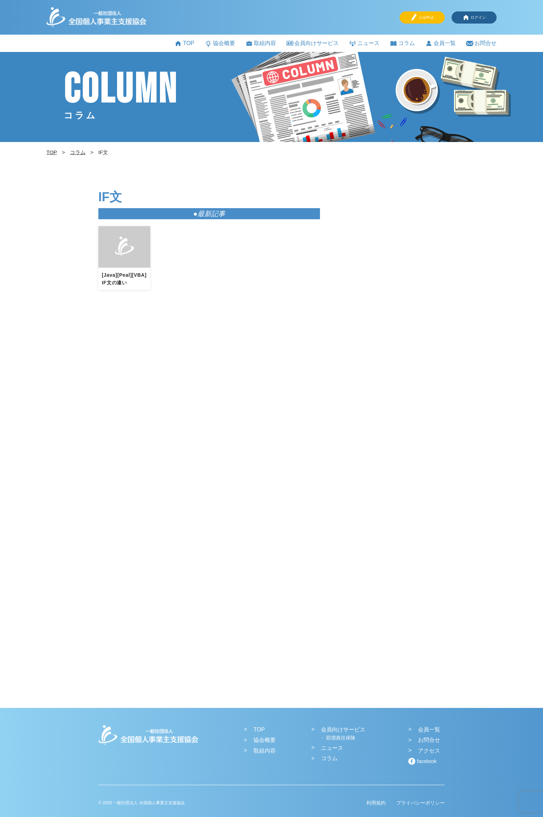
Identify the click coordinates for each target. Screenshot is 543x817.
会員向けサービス (312, 43)
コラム (402, 43)
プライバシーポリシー (420, 803)
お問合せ (481, 43)
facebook (427, 761)
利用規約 (376, 803)
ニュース (364, 43)
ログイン (474, 17)
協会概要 (220, 43)
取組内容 (261, 43)
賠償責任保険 (340, 737)
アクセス (429, 751)
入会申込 (422, 17)
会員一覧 (440, 43)
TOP (184, 43)
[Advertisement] (393, 308)
